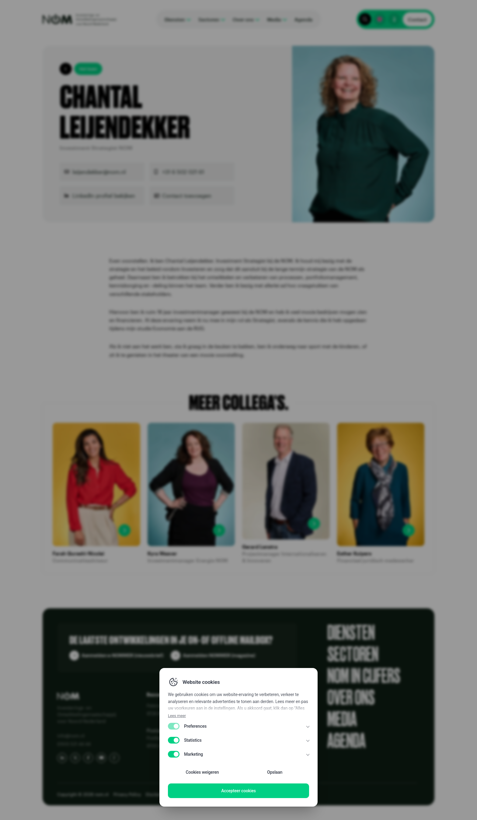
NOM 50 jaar (234, 755)
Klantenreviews (237, 714)
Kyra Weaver (162, 553)
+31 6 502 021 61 (183, 171)
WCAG (211, 794)
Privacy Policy (127, 794)
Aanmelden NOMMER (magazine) (219, 655)
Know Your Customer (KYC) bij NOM (259, 747)
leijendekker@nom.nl (99, 171)
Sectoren (352, 654)
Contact (417, 19)
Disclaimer (189, 794)
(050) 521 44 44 (74, 744)
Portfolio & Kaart (238, 730)
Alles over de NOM (241, 705)
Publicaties (232, 722)
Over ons (351, 698)
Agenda (346, 741)
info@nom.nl (71, 735)
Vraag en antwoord (241, 739)
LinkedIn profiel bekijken (103, 195)
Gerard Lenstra (259, 546)
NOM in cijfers (363, 676)
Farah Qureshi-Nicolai (78, 553)
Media (342, 719)
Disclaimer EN (160, 794)
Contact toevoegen (186, 195)
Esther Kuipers (354, 553)
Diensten (351, 633)
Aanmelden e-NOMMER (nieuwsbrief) (122, 655)
